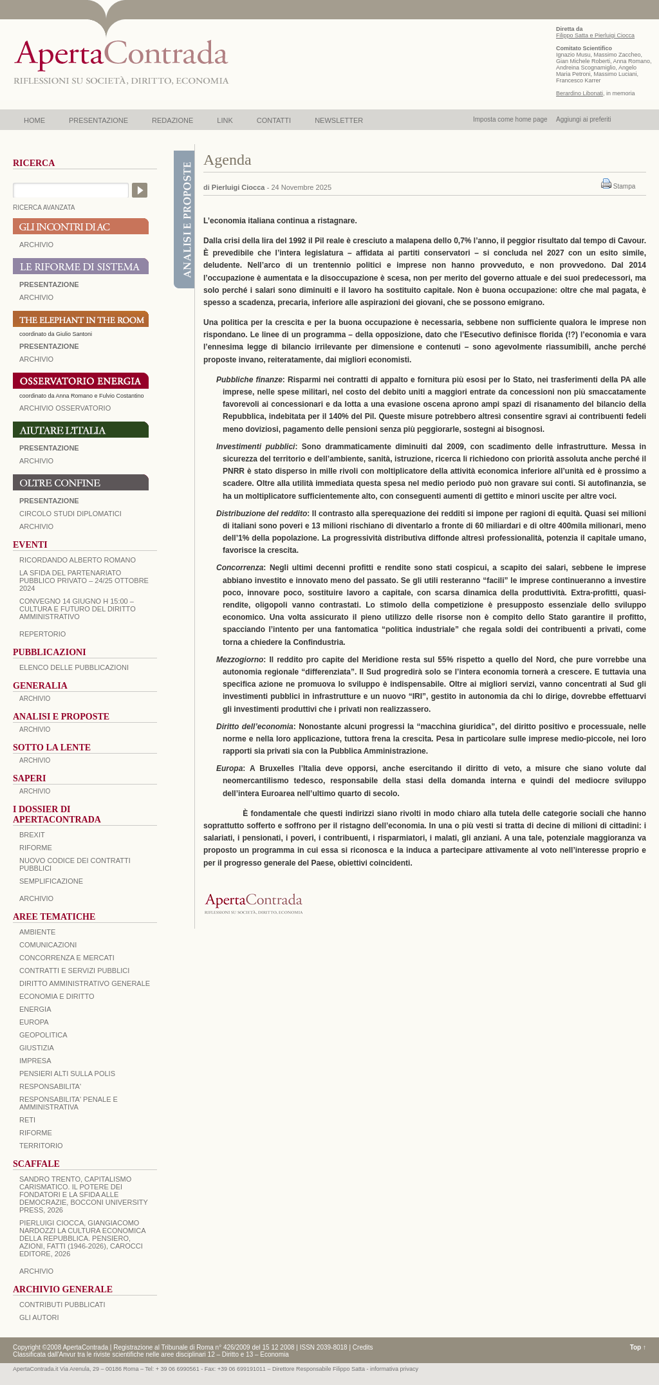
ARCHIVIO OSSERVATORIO (65, 408)
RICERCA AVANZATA (44, 207)
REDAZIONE (172, 120)
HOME (34, 120)
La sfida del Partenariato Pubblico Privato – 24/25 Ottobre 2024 (84, 580)
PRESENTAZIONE (98, 120)
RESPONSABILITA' (50, 1086)
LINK (224, 120)
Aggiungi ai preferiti (583, 119)
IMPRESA (35, 1060)
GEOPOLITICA (43, 1035)
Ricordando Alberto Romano (77, 560)
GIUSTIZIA (36, 1048)
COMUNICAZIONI (48, 945)
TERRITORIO (41, 1145)
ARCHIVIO (36, 244)
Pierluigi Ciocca (238, 187)
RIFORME (35, 1133)
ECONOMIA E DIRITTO (57, 996)
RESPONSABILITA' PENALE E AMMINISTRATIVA (68, 1103)
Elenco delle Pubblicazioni (74, 667)
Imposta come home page (510, 119)
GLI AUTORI (39, 1317)
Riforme (35, 847)
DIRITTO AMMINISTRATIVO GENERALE (84, 983)
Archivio (36, 461)
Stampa (624, 186)
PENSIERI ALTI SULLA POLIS (67, 1073)
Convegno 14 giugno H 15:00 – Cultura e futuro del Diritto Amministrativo (77, 608)
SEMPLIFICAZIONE (51, 881)
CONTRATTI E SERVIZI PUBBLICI (74, 970)
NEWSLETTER (339, 120)
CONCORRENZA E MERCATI (67, 958)
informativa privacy (394, 1369)
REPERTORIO (42, 634)
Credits (363, 1347)
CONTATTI (274, 120)
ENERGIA (35, 1009)
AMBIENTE (37, 932)
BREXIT (32, 835)
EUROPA (34, 1022)
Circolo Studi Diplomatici (70, 513)
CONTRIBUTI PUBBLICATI (62, 1304)
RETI (27, 1120)
